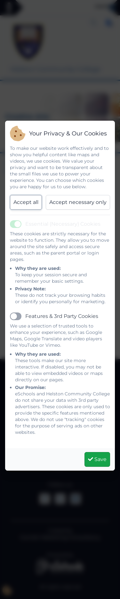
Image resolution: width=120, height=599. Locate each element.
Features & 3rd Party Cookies (61, 316)
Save (97, 459)
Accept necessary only (78, 202)
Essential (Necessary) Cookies (62, 224)
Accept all (25, 202)
